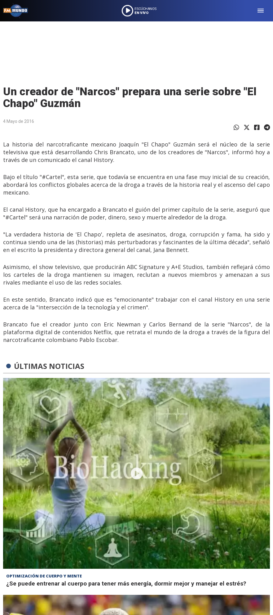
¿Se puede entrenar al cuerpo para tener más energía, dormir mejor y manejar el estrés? (126, 583)
